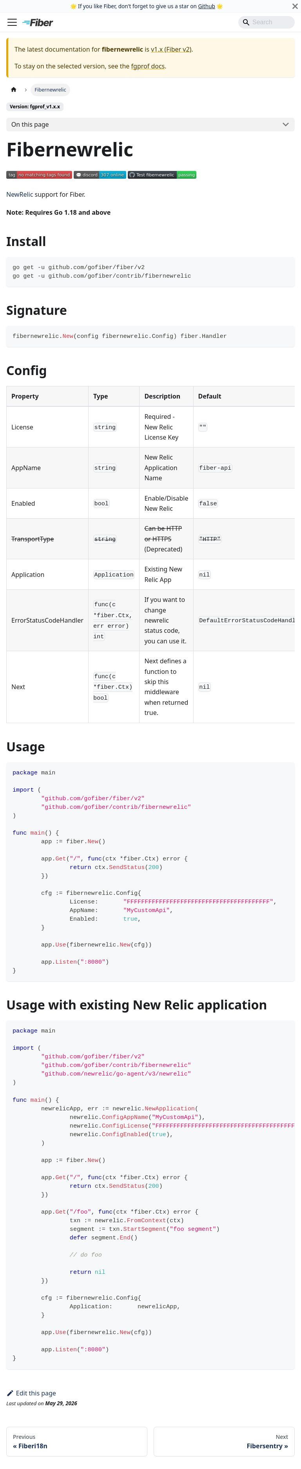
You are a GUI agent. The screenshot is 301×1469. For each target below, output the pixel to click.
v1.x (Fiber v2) (171, 49)
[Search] (266, 22)
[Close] (295, 6)
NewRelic (19, 194)
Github (206, 6)
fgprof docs (148, 66)
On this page (30, 124)
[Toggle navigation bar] (12, 22)
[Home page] (13, 90)
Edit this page (31, 1393)
